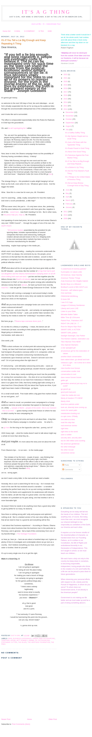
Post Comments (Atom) (21, 724)
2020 (66, 81)
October (69, 119)
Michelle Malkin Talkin (69, 314)
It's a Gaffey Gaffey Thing (75, 133)
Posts (65, 465)
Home (29, 719)
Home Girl (7, 31)
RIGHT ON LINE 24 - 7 (70, 323)
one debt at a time (68, 419)
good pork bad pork (68, 392)
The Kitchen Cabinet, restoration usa (75, 339)
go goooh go (66, 389)
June (68, 190)
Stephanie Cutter (9, 642)
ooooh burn (14, 212)
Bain (10, 638)
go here (6, 428)
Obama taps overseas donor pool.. (28, 321)
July (67, 130)
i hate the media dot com (70, 395)
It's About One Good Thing (75, 152)
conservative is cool (68, 374)
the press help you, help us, (14, 215)
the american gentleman (70, 444)
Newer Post (5, 719)
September (70, 123)
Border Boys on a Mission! (71, 284)
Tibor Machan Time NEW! (71, 342)
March (68, 200)
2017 (66, 92)
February (69, 204)
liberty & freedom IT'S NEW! (72, 398)
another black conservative (71, 357)
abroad (24, 285)
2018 (66, 88)
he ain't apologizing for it (17, 128)
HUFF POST (6, 226)
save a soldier (66, 435)
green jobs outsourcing (44, 638)
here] (28, 468)
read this (4, 288)
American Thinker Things (70, 278)
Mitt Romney (22, 640)
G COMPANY (29, 31)
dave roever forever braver (71, 377)
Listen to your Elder (68, 311)
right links (64, 428)
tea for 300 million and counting (73, 441)
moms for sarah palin (69, 410)
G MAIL (17, 31)
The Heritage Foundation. (27, 534)
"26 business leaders (15, 230)
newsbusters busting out (70, 413)
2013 (66, 106)
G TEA (41, 31)
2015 (66, 99)
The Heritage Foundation (39, 642)
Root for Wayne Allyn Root (71, 327)
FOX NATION (66, 293)
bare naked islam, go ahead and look (75, 360)
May (67, 193)
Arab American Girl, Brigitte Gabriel (74, 281)
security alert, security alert (71, 438)
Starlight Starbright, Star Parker (73, 336)
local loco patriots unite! (70, 404)
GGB (50, 31)
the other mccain (67, 450)
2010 (66, 215)
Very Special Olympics (69, 345)
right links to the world (69, 432)
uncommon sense (68, 453)
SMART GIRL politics (69, 333)
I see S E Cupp (67, 302)
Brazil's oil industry (23, 279)
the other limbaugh (68, 447)
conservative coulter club (70, 371)
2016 (66, 95)
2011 (66, 212)
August (69, 126)
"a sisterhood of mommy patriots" (73, 269)
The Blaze (22, 642)
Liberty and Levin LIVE (69, 308)
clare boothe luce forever (70, 368)
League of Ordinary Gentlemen (73, 305)
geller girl (64, 380)
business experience (22, 638)
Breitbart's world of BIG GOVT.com (74, 287)
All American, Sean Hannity (71, 275)
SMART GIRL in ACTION (70, 330)
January (69, 207)
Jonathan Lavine (8, 640)
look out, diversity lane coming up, (74, 407)
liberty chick (65, 401)
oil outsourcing (42, 640)
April (68, 197)
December (70, 112)
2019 (66, 85)
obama (31, 640)
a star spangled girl (68, 348)
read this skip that (68, 422)
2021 (66, 78)
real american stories (69, 426)
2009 (66, 218)
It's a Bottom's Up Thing (74, 167)
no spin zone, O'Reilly (69, 416)
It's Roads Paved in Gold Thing (77, 148)
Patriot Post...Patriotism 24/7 (72, 321)
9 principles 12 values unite (71, 272)
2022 (66, 74)
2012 (66, 109)
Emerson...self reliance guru (72, 290)
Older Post (53, 719)
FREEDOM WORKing (69, 296)
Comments (67, 470)
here (50, 174)
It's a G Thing (46, 12)
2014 (66, 102)
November (70, 116)
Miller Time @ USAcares (70, 317)
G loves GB (65, 299)
